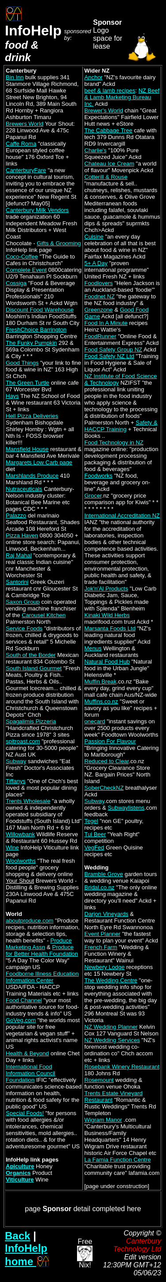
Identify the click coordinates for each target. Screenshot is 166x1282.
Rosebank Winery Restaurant (122, 1066)
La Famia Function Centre (118, 1159)
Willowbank (20, 834)
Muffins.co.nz (101, 701)
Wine (12, 847)
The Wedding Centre (111, 980)
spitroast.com (23, 741)
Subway (16, 761)
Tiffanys (16, 781)
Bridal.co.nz (100, 887)
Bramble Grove (104, 874)
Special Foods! (25, 1113)
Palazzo (16, 515)
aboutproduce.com (30, 920)
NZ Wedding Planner (111, 1026)
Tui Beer (95, 834)
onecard (95, 721)
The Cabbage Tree (108, 130)
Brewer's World (104, 110)
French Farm (101, 947)
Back (17, 1236)
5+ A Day (96, 263)
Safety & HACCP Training (121, 425)
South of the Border (31, 655)
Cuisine (94, 236)
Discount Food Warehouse (39, 309)
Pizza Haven (22, 535)
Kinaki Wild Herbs (107, 615)
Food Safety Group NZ (114, 349)
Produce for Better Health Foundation (42, 950)
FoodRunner (100, 336)
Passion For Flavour (110, 741)
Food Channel (24, 1000)
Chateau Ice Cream (110, 163)
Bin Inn (14, 77)
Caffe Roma (21, 143)
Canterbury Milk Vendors (37, 210)
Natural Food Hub (107, 661)
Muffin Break (101, 681)
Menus (93, 648)
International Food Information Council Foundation (30, 1073)
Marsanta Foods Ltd (110, 628)
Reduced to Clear (107, 761)
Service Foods (24, 628)
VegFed (94, 847)
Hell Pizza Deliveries (32, 416)
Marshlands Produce (32, 475)
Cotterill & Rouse (106, 177)
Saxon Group (23, 602)
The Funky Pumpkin (31, 343)
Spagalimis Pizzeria (31, 721)
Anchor (94, 77)
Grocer (93, 495)
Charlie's (96, 150)
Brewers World (24, 123)
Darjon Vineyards (106, 914)
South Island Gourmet (34, 668)
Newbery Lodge (105, 967)
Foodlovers (99, 283)
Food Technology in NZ (114, 442)
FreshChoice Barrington (36, 329)
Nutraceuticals (24, 489)
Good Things (22, 362)
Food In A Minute (106, 323)
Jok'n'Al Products (106, 588)
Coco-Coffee (22, 256)
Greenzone (99, 309)
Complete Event (26, 269)
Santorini (17, 582)
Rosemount (99, 1080)
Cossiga (16, 283)
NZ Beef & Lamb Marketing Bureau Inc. (122, 97)
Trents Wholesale (28, 801)
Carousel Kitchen (44, 615)
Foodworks (99, 475)
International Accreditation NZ (122, 515)
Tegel (91, 821)
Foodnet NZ (100, 296)
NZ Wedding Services (112, 1040)
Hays (12, 396)
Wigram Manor (103, 1119)
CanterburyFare (26, 170)
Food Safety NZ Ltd (110, 356)
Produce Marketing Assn (39, 943)
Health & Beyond (27, 1053)
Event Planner (103, 934)
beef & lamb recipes (110, 90)
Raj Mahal (19, 555)
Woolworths (21, 860)
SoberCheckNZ (104, 787)
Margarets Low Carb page (39, 462)
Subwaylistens (126, 807)
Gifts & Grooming (59, 243)
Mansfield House (27, 449)
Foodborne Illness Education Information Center (42, 977)
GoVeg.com (21, 1020)
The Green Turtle (27, 382)
